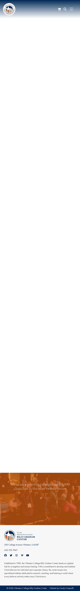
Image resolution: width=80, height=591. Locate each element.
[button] (65, 9)
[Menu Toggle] (71, 9)
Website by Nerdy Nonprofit (61, 588)
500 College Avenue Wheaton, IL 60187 (21, 544)
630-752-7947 (10, 550)
